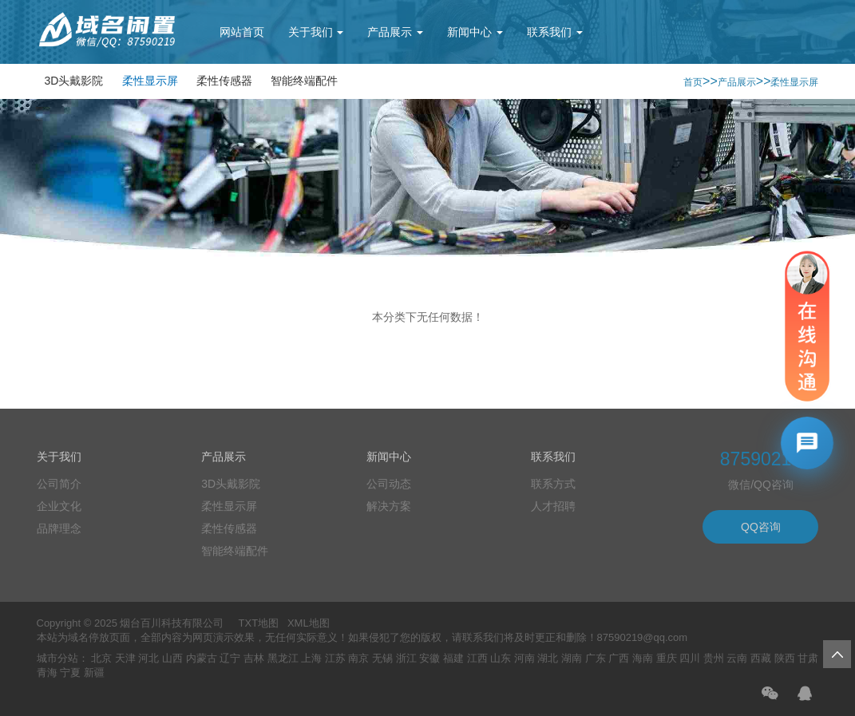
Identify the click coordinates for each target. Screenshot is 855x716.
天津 (125, 658)
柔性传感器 (224, 80)
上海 (311, 658)
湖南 (571, 658)
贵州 (713, 658)
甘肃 (808, 658)
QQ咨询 (761, 526)
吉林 (253, 658)
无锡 (382, 658)
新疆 (94, 672)
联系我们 (555, 32)
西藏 (760, 658)
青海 (47, 672)
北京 (101, 658)
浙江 (406, 658)
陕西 (784, 658)
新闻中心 (475, 32)
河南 (524, 658)
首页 (693, 82)
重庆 (666, 658)
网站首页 (242, 32)
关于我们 (316, 32)
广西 (618, 658)
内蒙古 (201, 658)
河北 (148, 658)
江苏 (335, 658)
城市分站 (57, 658)
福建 (453, 658)
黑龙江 (283, 658)
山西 (172, 658)
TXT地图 (259, 623)
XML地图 (308, 623)
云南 (736, 658)
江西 (477, 658)
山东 (500, 658)
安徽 (429, 658)
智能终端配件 (304, 80)
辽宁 (230, 658)
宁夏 (70, 672)
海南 (642, 658)
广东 (595, 658)
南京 (358, 658)
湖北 (547, 658)
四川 (689, 658)
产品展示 (395, 32)
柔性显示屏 (150, 80)
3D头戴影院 (74, 80)
